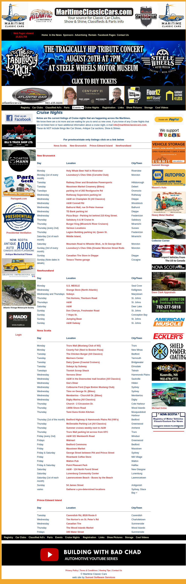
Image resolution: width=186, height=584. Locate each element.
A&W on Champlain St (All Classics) (85, 199)
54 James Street (74, 485)
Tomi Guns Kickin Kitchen (80, 412)
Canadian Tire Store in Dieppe (82, 255)
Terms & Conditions (89, 570)
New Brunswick (78, 145)
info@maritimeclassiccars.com (129, 125)
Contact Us (123, 35)
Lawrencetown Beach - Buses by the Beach (89, 477)
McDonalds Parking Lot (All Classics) (86, 423)
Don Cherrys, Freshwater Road (82, 310)
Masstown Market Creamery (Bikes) (85, 186)
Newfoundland (123, 145)
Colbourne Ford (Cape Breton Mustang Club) (90, 387)
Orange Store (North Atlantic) (82, 290)
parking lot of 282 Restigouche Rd (84, 190)
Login (18, 334)
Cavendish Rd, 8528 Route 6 (81, 515)
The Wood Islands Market (79, 528)
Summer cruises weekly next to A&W (86, 428)
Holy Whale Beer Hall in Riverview (84, 170)
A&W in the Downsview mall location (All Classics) (93, 379)
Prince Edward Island (101, 145)
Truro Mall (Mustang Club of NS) (83, 345)
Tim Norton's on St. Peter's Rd (82, 519)
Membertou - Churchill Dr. (84, 395)
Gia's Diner (72, 383)
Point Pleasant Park (76, 465)
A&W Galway (73, 323)
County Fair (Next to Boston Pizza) (84, 350)
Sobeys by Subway (76, 366)
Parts (66, 107)
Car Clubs (37, 107)
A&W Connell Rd (75, 203)
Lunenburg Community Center (82, 473)
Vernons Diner (74, 374)
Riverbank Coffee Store (78, 457)
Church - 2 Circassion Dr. (79, 403)
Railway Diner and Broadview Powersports (89, 182)
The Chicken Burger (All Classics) (84, 354)
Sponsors (68, 35)
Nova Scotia (60, 145)
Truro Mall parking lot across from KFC (87, 432)
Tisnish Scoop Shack (77, 370)
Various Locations (76, 228)
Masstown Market (75, 448)
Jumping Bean (74, 319)
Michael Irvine (169, 406)
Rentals (92, 35)
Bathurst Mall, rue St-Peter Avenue (84, 207)
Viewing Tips (105, 570)
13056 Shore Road (76, 408)
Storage (148, 107)
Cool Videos (161, 107)
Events (59, 537)
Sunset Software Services (100, 577)
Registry (25, 107)
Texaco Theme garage (78, 259)
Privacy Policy (72, 570)
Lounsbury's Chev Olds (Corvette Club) (87, 175)
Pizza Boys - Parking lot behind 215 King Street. (91, 215)
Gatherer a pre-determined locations (85, 489)
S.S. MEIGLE (73, 285)
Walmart (70, 440)
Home (45, 35)
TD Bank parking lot (77, 211)
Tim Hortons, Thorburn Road (81, 298)
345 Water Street (75, 532)
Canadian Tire (73, 523)
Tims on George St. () (80, 391)
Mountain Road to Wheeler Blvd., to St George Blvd (93, 244)
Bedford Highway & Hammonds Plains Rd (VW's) (92, 419)
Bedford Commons (76, 444)
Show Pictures (134, 107)
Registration (108, 107)
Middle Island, (73, 236)
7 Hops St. (71, 314)
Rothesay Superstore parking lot (83, 195)
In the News (55, 35)
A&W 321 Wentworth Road (80, 436)
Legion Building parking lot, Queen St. (86, 232)
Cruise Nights (92, 107)
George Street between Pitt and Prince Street (90, 452)
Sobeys (70, 294)
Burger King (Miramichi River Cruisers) (87, 224)
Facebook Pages (107, 35)
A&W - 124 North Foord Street (82, 469)
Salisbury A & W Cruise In (80, 219)
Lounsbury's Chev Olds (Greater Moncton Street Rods (95, 248)
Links (121, 107)
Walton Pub (72, 461)
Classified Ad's (53, 107)
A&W (69, 302)
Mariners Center (74, 358)
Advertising (81, 35)
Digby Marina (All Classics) (80, 399)
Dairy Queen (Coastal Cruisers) (83, 362)
